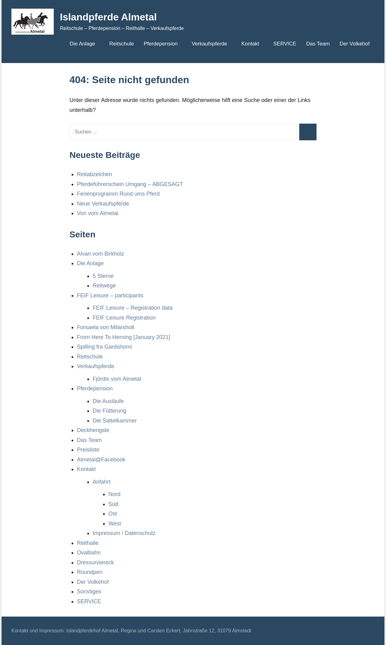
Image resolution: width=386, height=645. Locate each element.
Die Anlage (84, 44)
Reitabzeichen (94, 174)
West (114, 523)
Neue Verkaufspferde (103, 204)
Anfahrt (102, 482)
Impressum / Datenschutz (124, 533)
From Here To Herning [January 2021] (123, 337)
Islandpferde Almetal (108, 17)
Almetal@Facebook (101, 459)
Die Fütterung (109, 411)
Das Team (317, 44)
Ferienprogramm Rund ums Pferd (118, 194)
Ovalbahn (89, 553)
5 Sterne (103, 276)
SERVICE (284, 44)
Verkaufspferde (211, 44)
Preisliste (88, 450)
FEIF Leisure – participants (110, 295)
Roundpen (90, 572)
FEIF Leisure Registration (124, 318)
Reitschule (121, 44)
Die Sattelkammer (115, 421)
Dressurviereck (95, 562)
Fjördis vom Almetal (117, 379)
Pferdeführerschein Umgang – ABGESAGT (130, 184)
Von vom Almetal (97, 213)
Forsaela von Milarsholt (105, 327)
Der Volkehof (355, 44)
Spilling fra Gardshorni (104, 347)
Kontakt (252, 44)
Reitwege (104, 285)
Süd (113, 504)
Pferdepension (163, 44)
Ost (112, 514)
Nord (114, 494)
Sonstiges (89, 591)
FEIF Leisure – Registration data (133, 308)
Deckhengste (93, 430)
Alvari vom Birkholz (100, 254)
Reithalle (88, 543)
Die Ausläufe (108, 401)
